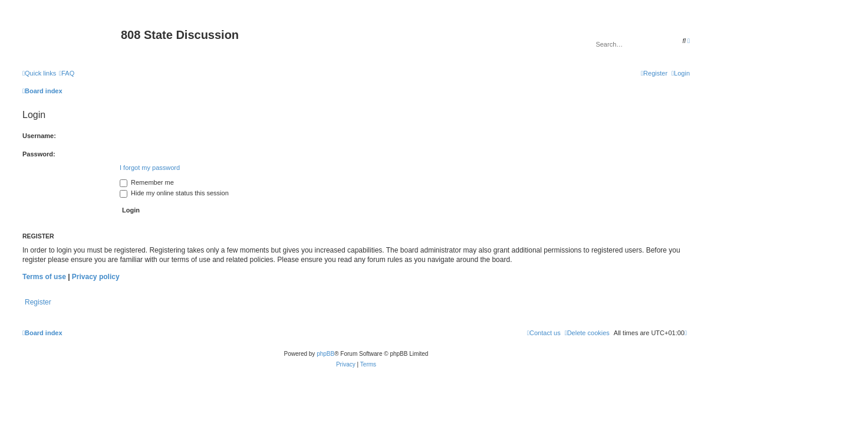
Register (38, 302)
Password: (38, 154)
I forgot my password (150, 167)
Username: (39, 135)
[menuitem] (66, 73)
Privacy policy (96, 277)
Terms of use (44, 277)
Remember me (147, 182)
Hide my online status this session (174, 193)
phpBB (325, 354)
